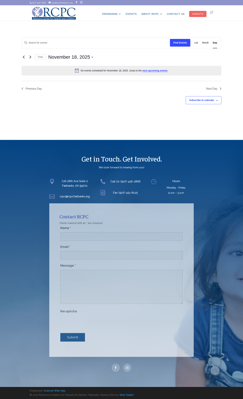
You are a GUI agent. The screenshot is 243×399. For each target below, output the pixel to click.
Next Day (213, 88)
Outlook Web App (54, 390)
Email (65, 243)
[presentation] (86, 319)
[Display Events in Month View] (205, 42)
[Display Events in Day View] (215, 42)
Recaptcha (68, 308)
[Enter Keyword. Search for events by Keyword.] (96, 42)
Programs (110, 14)
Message (68, 262)
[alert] (121, 70)
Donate (197, 13)
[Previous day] (24, 57)
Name (65, 225)
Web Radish (126, 394)
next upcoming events (154, 70)
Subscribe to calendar (201, 100)
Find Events (180, 42)
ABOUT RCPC (150, 14)
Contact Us (176, 14)
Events (131, 14)
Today (40, 57)
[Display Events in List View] (196, 42)
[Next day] (30, 57)
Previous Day (32, 88)
